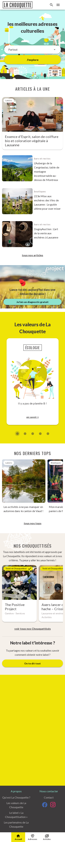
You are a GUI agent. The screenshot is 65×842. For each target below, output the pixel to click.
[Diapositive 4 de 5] (40, 433)
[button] (32, 49)
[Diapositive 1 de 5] (17, 433)
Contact (49, 797)
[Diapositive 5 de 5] (47, 433)
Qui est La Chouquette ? (16, 797)
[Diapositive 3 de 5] (32, 433)
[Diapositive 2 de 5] (25, 433)
